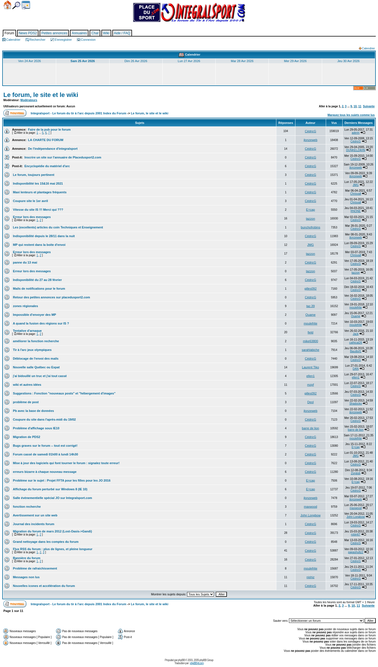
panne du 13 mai (24, 262)
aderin (356, 132)
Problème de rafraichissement (34, 568)
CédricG (310, 131)
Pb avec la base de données (33, 410)
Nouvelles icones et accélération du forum (43, 585)
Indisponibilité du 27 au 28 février (37, 280)
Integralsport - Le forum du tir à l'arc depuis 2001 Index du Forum (78, 113)
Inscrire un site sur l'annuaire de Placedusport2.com (62, 157)
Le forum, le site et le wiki (40, 94)
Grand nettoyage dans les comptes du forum (45, 541)
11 (359, 106)
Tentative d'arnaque (27, 330)
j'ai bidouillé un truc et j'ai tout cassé (39, 376)
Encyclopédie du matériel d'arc (47, 166)
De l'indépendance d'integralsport (52, 148)
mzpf (310, 384)
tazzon (310, 218)
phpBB (181, 660)
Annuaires (79, 33)
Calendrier (26, 5)
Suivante (369, 106)
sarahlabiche (310, 349)
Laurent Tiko (310, 367)
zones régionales (25, 306)
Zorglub (355, 473)
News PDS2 (28, 33)
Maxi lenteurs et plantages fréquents (39, 192)
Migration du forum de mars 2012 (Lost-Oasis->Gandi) (52, 531)
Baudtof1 (355, 351)
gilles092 (310, 288)
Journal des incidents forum (33, 524)
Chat (94, 33)
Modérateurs (29, 100)
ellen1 (310, 376)
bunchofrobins (310, 227)
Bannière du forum (26, 558)
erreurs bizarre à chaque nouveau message (44, 471)
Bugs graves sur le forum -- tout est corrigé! (45, 445)
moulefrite (355, 307)
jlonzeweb (310, 140)
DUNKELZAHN (355, 150)
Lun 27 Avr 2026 (189, 61)
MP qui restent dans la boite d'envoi (38, 244)
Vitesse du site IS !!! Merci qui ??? (37, 209)
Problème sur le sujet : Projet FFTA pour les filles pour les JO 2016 (61, 480)
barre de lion (310, 428)
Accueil (7, 5)
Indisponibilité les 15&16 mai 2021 (37, 183)
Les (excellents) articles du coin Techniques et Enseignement (57, 227)
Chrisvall (355, 193)
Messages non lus (26, 577)
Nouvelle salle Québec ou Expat (36, 367)
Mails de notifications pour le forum (38, 288)
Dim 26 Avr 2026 (135, 61)
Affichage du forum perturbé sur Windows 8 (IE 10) (49, 489)
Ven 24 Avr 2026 (29, 61)
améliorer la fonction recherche (35, 341)
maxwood (310, 506)
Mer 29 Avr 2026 (295, 61)
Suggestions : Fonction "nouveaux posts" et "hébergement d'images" (63, 393)
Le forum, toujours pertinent (33, 174)
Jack (356, 333)
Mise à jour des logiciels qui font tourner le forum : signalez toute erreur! (66, 463)
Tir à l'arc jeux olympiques (32, 349)
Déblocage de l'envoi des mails (35, 358)
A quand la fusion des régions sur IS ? (40, 323)
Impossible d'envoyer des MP (34, 314)
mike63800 (310, 341)
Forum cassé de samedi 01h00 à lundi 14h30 (45, 454)
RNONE (355, 211)
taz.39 (310, 306)
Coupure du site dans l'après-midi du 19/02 (44, 419)
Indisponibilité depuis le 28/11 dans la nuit (43, 236)
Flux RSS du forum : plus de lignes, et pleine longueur (52, 549)
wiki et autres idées (26, 384)
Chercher (16, 5)
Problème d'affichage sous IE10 (35, 428)
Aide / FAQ (122, 33)
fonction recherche (26, 506)
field (310, 332)
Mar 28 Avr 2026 (242, 61)
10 (355, 106)
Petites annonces (54, 33)
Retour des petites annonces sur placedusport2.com (51, 297)
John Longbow (310, 515)
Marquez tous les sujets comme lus (351, 115)
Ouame (311, 314)
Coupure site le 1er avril (30, 201)
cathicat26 (355, 342)
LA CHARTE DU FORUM (45, 140)
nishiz (311, 577)
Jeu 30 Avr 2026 (348, 61)
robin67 (355, 534)
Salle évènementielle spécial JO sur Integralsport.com (52, 498)
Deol (310, 402)
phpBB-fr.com (197, 663)
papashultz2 (355, 552)
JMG (356, 185)
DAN (356, 368)
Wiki (106, 33)
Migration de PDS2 (26, 437)
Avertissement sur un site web (34, 515)
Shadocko (355, 403)
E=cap (310, 209)
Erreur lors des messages (31, 217)
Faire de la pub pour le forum (49, 129)
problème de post (25, 402)
